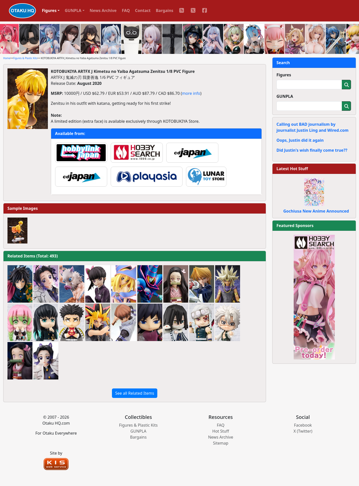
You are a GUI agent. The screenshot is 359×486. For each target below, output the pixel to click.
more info (191, 93)
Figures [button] (49, 10)
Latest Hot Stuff (292, 168)
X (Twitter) (302, 431)
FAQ (126, 10)
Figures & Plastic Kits (25, 58)
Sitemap (220, 443)
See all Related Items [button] (134, 393)
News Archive (103, 10)
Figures (283, 75)
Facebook (303, 425)
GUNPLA (284, 96)
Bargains (164, 10)
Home (6, 58)
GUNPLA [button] (73, 10)
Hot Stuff (220, 431)
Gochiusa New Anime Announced (316, 211)
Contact (143, 10)
